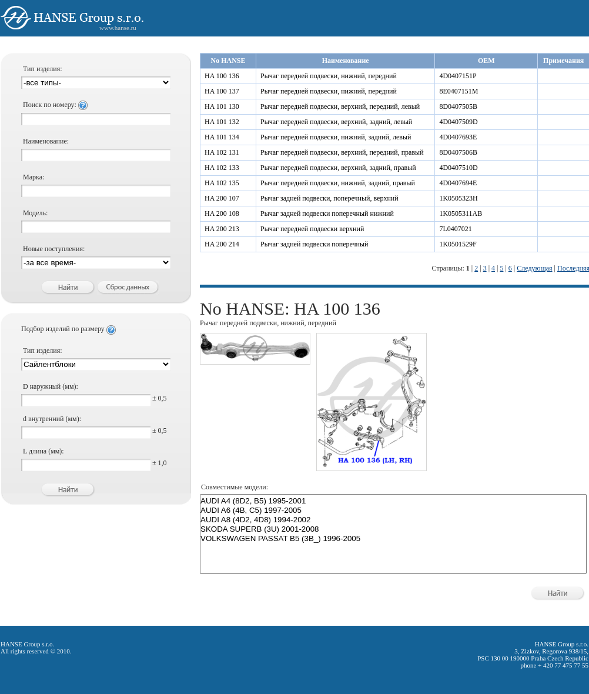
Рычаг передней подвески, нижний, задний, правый (337, 183)
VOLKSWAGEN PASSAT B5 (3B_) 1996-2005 (393, 538)
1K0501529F (457, 244)
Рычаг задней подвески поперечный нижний (327, 213)
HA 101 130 (222, 106)
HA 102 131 (222, 152)
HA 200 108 (222, 213)
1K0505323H (458, 198)
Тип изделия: (42, 69)
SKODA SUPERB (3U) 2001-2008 (393, 529)
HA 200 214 (222, 244)
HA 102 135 (222, 183)
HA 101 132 (222, 122)
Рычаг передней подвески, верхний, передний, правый (342, 152)
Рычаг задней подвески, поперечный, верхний (329, 198)
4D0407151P (457, 76)
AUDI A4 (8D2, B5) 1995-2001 (393, 501)
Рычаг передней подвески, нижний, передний (328, 76)
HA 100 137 (222, 91)
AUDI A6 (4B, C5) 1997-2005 (393, 510)
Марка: (33, 177)
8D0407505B (458, 106)
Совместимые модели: (234, 487)
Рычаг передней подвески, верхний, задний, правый (338, 168)
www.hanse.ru (117, 27)
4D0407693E (458, 137)
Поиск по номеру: (55, 105)
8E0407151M (458, 91)
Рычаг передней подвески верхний (312, 229)
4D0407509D (458, 122)
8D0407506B (458, 152)
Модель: (35, 213)
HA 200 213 (222, 229)
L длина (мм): (43, 451)
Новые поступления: (54, 249)
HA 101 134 (222, 137)
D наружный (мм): (50, 386)
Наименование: (46, 141)
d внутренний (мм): (52, 419)
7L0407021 (455, 229)
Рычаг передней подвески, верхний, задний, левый (336, 122)
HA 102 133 (222, 168)
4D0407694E (458, 183)
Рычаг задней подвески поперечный (314, 244)
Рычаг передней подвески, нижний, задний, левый (335, 137)
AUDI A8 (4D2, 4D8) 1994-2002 (393, 520)
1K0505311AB (460, 213)
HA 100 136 (222, 76)
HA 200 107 (222, 198)
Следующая (534, 268)
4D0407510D (458, 168)
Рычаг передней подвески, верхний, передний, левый (340, 106)
